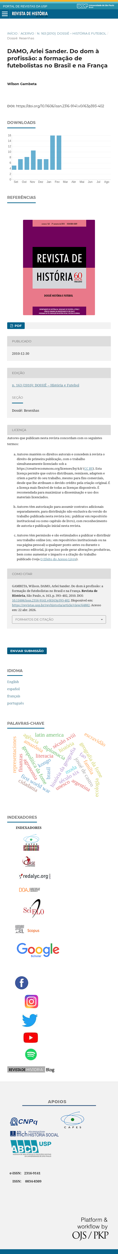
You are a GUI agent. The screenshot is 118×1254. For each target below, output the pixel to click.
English (13, 681)
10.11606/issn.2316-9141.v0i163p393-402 (41, 600)
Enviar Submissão (27, 651)
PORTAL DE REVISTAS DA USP (25, 6)
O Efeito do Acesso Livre (58, 559)
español (13, 689)
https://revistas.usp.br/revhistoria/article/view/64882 (51, 605)
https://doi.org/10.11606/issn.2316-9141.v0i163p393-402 (60, 106)
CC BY (88, 468)
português (15, 703)
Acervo (27, 33)
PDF (18, 326)
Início (12, 33)
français (13, 696)
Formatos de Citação (34, 619)
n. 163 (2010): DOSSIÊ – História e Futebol (71, 33)
